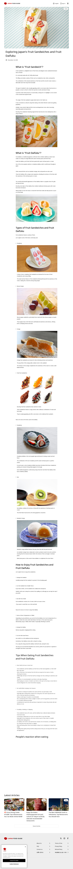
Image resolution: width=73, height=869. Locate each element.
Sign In (62, 3)
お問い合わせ (44, 852)
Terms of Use (62, 843)
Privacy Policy (62, 846)
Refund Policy (62, 849)
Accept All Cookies (14, 860)
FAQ (44, 846)
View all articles (36, 826)
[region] (14, 856)
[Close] (25, 846)
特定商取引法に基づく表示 (62, 852)
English (56, 3)
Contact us (44, 849)
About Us (44, 843)
